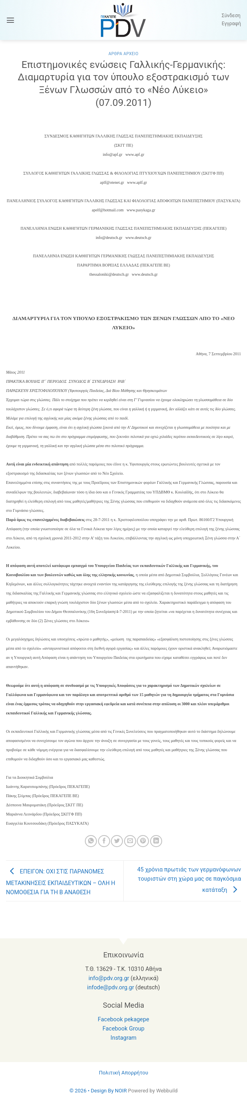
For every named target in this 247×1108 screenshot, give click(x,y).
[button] (10, 20)
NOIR (121, 1091)
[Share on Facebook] (104, 841)
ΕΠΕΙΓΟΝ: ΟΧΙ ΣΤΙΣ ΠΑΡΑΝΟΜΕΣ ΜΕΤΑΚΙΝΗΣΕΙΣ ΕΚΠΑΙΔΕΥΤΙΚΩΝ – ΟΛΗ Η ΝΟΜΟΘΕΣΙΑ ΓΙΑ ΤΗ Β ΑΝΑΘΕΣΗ (60, 882)
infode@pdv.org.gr (110, 987)
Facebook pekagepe (123, 1019)
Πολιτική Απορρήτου (123, 1073)
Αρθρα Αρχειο (123, 54)
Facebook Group (123, 1028)
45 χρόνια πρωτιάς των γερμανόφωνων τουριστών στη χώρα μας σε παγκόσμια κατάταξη (189, 879)
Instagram (123, 1037)
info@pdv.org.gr (108, 978)
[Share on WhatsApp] (91, 841)
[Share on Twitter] (117, 841)
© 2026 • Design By (92, 1091)
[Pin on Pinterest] (143, 841)
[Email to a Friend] (130, 841)
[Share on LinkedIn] (156, 841)
